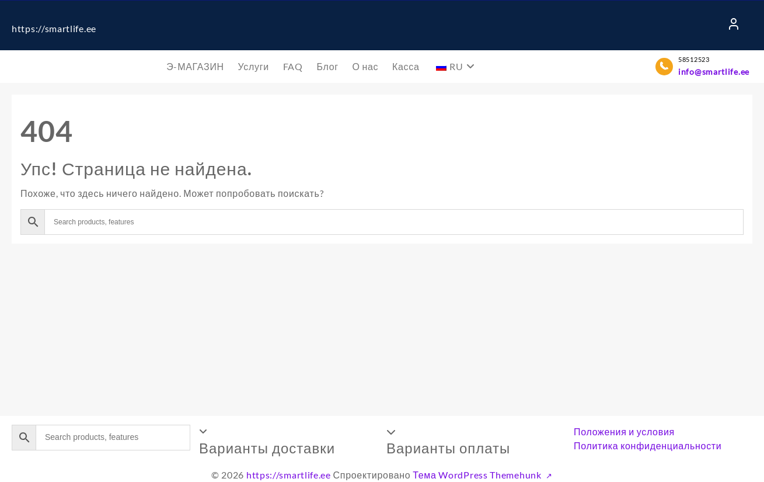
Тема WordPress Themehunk (478, 474)
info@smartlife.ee (713, 72)
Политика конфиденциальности (648, 445)
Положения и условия (624, 431)
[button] (288, 441)
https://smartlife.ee (54, 28)
